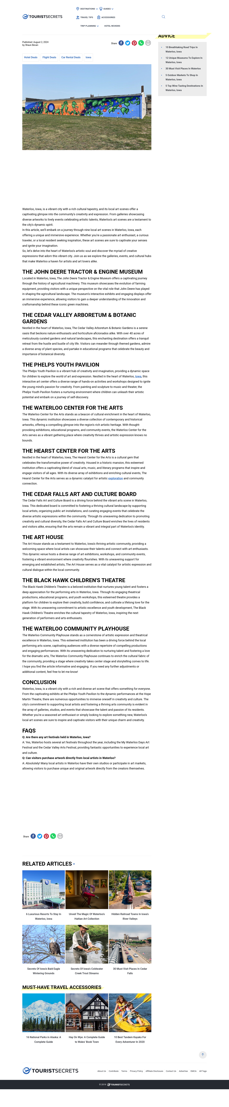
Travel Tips (119, 6)
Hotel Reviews (188, 6)
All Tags (203, 1071)
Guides (101, 6)
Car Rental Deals (71, 57)
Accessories (141, 6)
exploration (115, 478)
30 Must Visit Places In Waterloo (183, 68)
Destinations (82, 6)
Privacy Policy (136, 1071)
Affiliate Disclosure (154, 1071)
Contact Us (171, 1071)
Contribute (114, 1071)
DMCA (193, 1071)
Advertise (183, 1071)
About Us (102, 1071)
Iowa (88, 57)
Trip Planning (164, 6)
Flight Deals (49, 57)
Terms (124, 1071)
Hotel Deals (30, 57)
